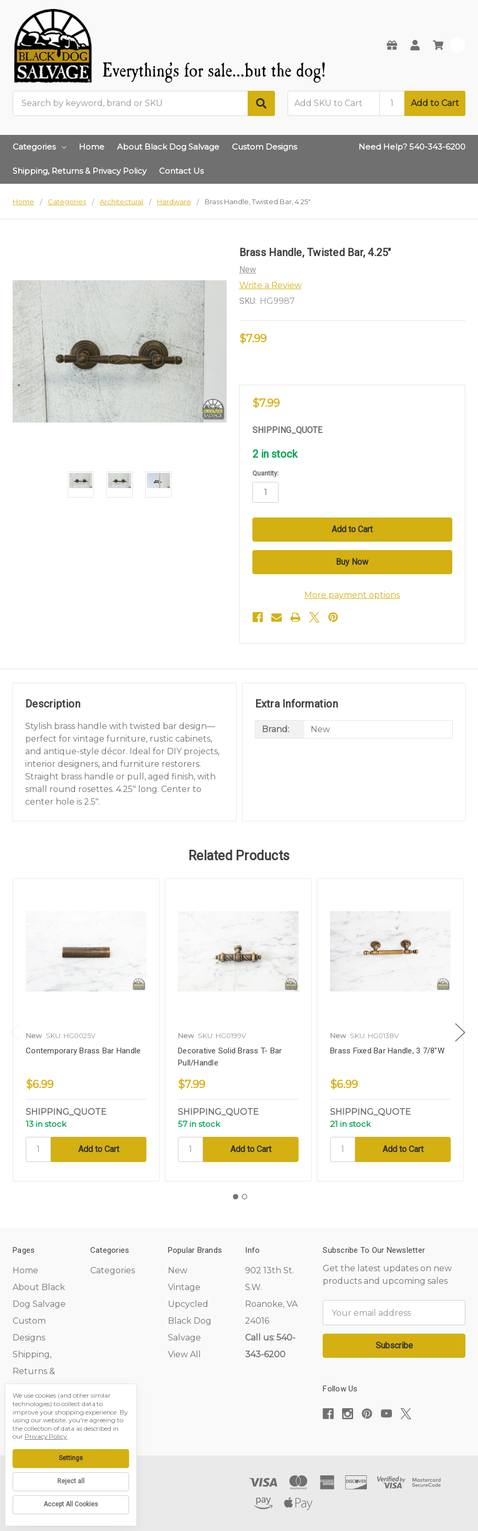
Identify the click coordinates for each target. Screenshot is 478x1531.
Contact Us (181, 171)
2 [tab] (244, 1196)
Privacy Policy (46, 1436)
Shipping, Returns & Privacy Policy (79, 171)
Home (91, 147)
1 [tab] (235, 1196)
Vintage (184, 1287)
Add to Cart (435, 103)
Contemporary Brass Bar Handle (83, 1050)
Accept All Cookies (71, 1504)
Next (460, 1033)
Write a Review (270, 285)
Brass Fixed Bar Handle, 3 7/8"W (387, 1050)
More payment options (352, 595)
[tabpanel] (86, 1030)
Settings (71, 1458)
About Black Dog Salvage (168, 147)
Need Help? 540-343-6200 (411, 147)
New (177, 1270)
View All (184, 1354)
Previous (15, 1033)
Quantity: (265, 473)
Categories (39, 147)
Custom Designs (264, 147)
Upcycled (188, 1304)
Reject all (70, 1481)
